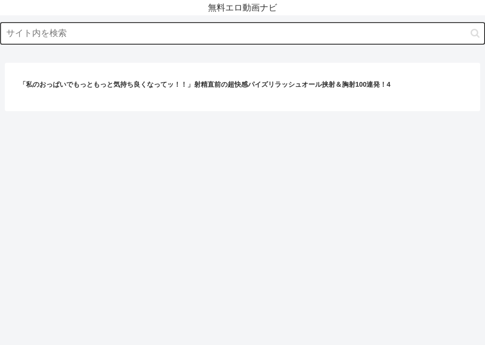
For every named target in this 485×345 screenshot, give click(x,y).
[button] (475, 33)
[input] (242, 33)
